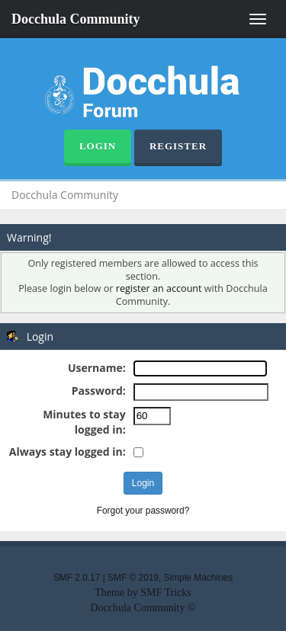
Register (178, 146)
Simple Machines (198, 577)
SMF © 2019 (133, 577)
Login (97, 146)
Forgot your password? (143, 510)
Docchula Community (75, 19)
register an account (159, 288)
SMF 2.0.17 (76, 577)
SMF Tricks (165, 592)
